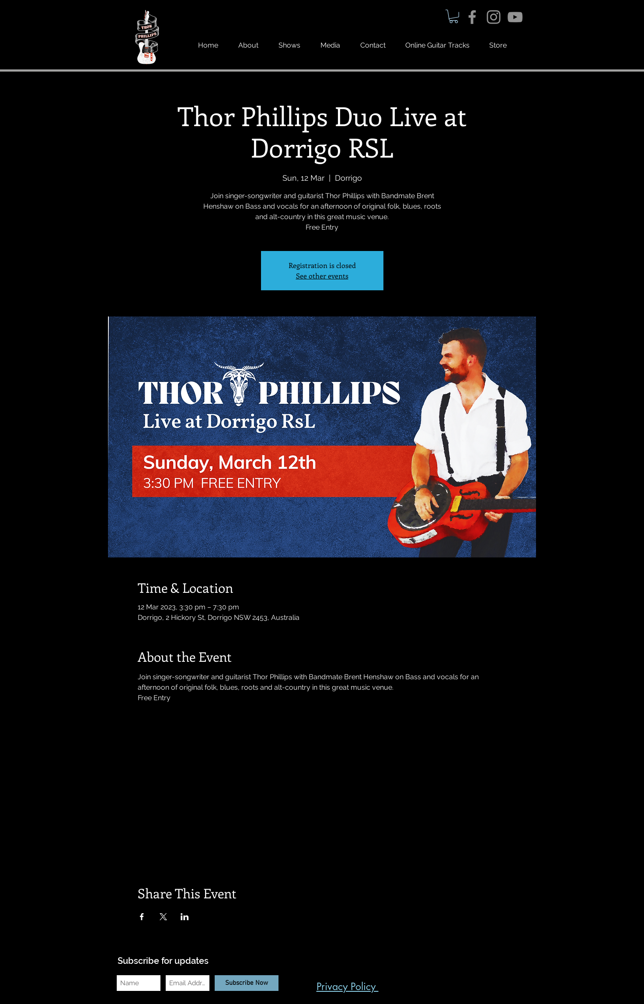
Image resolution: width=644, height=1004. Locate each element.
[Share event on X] (163, 916)
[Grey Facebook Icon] (472, 17)
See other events (322, 275)
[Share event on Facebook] (142, 916)
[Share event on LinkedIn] (185, 916)
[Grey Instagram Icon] (493, 17)
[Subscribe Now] (246, 983)
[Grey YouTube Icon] (515, 17)
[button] (454, 16)
